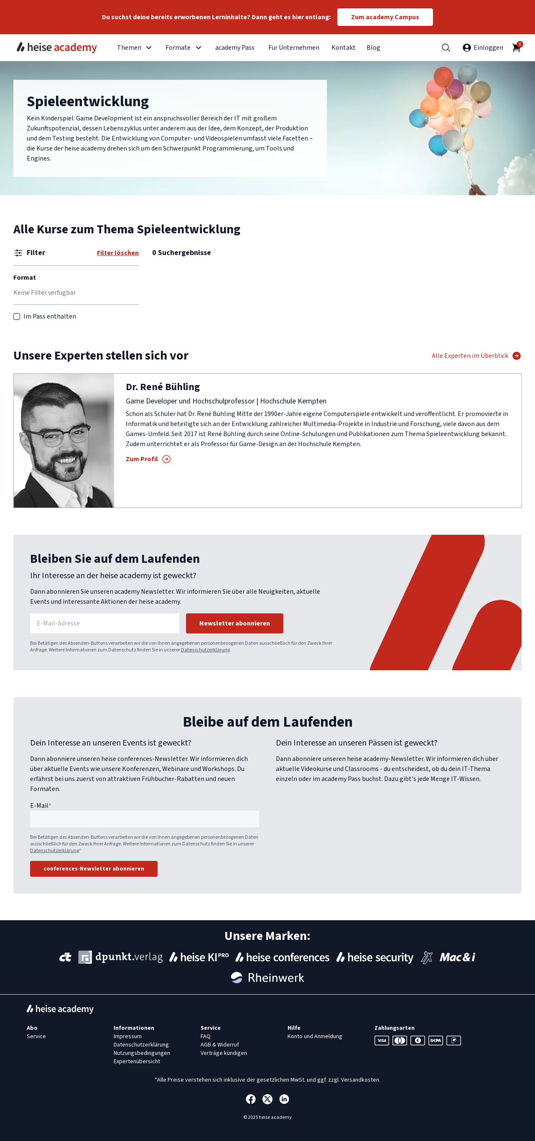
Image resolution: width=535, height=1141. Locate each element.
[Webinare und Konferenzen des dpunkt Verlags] (120, 957)
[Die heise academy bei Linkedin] (284, 1099)
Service (36, 1036)
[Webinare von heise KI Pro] (199, 957)
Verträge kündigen (224, 1053)
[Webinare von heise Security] (375, 957)
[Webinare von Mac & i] (458, 957)
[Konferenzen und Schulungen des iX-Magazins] (426, 957)
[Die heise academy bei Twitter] (267, 1099)
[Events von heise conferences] (282, 957)
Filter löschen (118, 253)
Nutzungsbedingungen (142, 1053)
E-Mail (40, 805)
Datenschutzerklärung (205, 649)
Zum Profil (148, 459)
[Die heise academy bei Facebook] (251, 1099)
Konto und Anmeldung (315, 1036)
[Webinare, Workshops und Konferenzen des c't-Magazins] (65, 957)
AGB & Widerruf (220, 1045)
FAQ (206, 1036)
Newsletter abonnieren (234, 623)
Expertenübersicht (137, 1061)
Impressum (128, 1036)
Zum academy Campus (385, 17)
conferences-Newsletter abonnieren (93, 869)
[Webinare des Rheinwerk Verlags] (267, 977)
